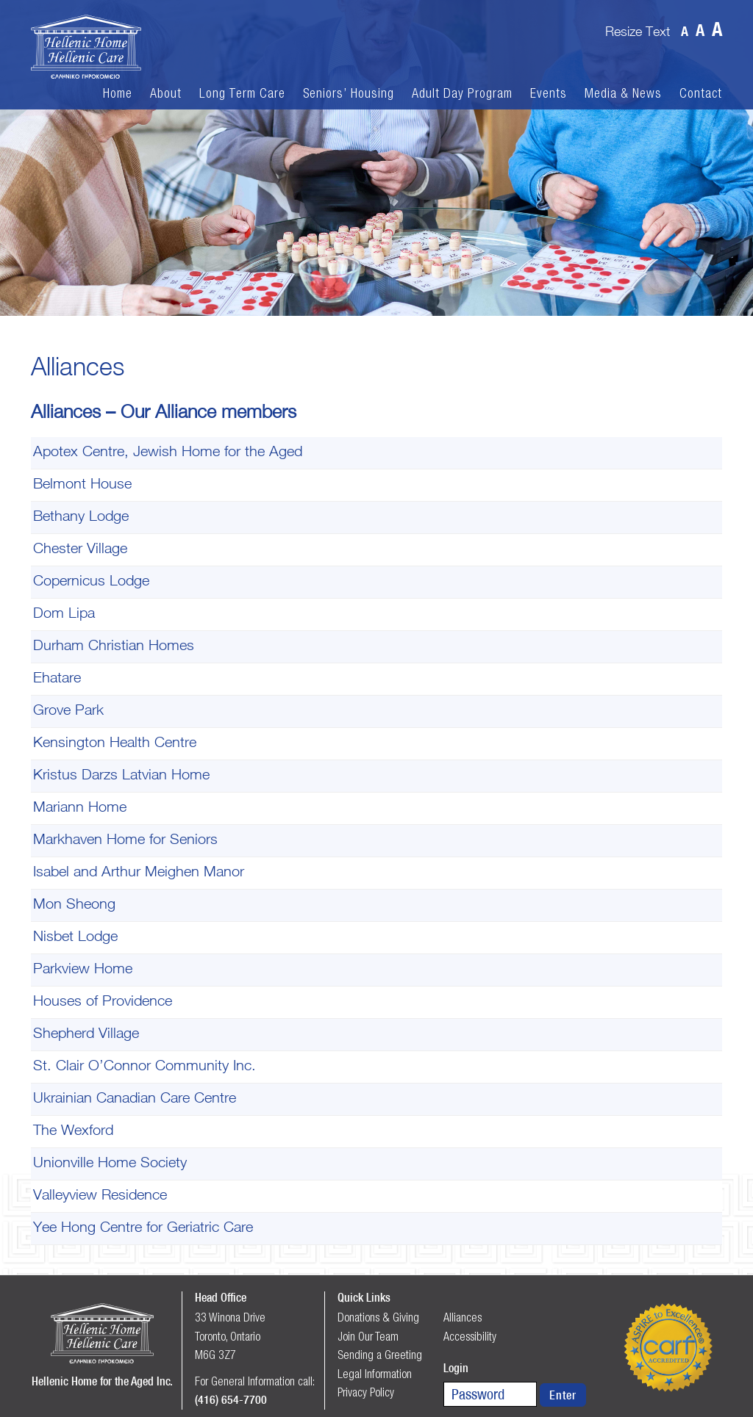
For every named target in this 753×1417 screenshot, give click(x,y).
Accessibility (469, 1336)
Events (548, 94)
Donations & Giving (378, 1317)
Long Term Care (242, 94)
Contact (700, 94)
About (166, 94)
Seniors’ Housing (348, 94)
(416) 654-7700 (231, 1399)
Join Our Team (368, 1336)
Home (117, 94)
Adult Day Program (462, 94)
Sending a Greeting (380, 1354)
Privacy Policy (366, 1392)
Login (455, 1367)
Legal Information (375, 1373)
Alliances (462, 1317)
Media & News (623, 94)
